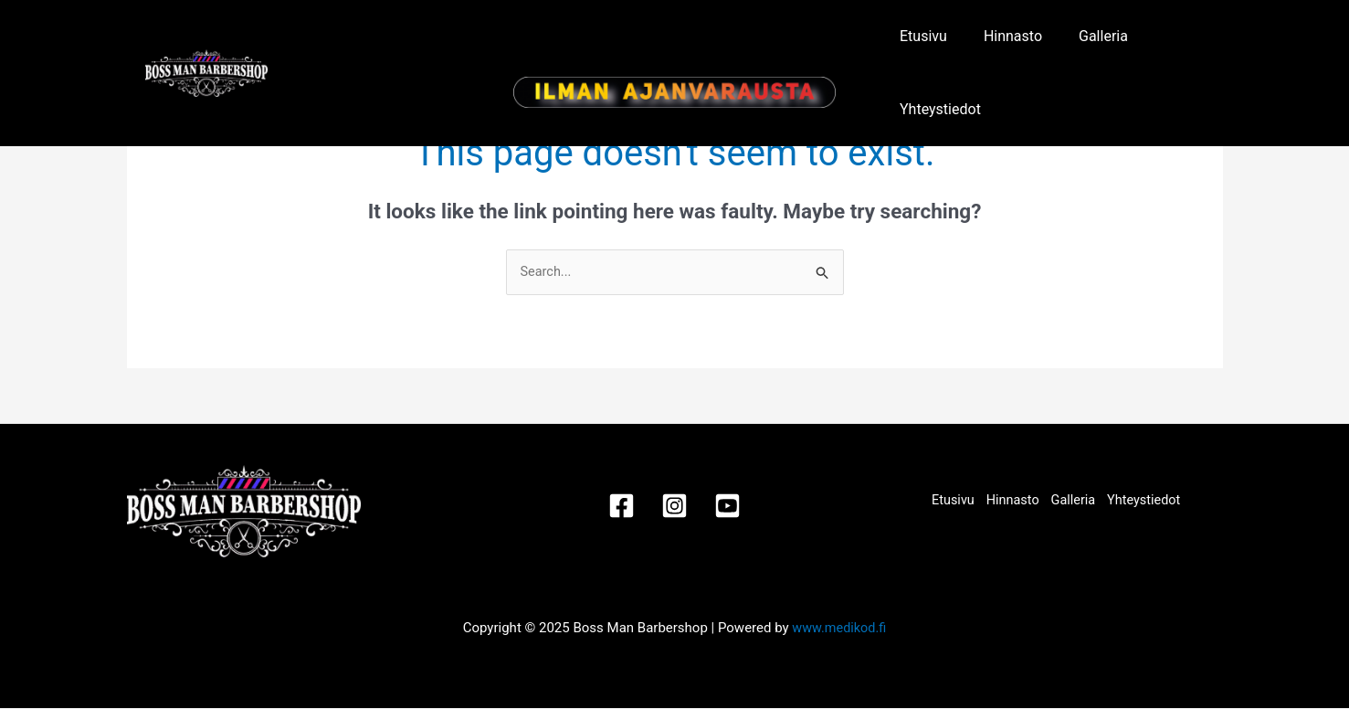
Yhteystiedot (1170, 48)
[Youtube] (734, 506)
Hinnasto (1004, 48)
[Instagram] (674, 506)
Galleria (1081, 48)
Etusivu (927, 48)
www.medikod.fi (839, 628)
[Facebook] (615, 506)
